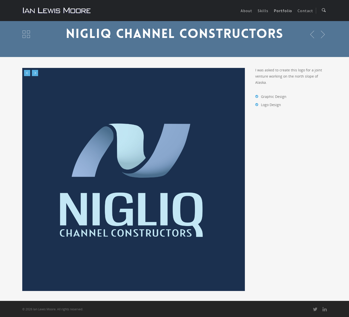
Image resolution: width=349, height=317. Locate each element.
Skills (263, 10)
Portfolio (283, 10)
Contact (305, 10)
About (246, 10)
